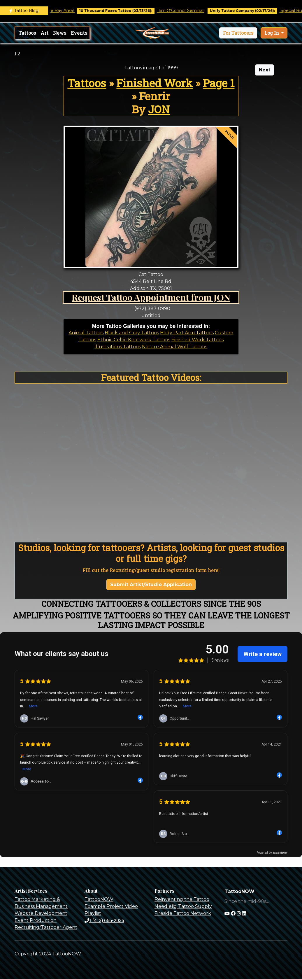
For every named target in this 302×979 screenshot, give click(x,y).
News (59, 33)
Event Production (36, 920)
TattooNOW (99, 899)
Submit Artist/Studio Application (151, 584)
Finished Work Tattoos (197, 339)
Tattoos (27, 33)
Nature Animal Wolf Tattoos (174, 346)
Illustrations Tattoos (117, 346)
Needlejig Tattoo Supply (183, 906)
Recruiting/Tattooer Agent (46, 927)
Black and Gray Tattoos (132, 332)
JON (159, 109)
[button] (238, 32)
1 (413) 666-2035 (104, 920)
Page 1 (218, 83)
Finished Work (154, 83)
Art (44, 33)
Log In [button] (272, 33)
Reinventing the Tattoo (181, 899)
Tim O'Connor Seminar (185, 10)
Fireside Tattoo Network (182, 913)
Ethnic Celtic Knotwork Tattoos (133, 339)
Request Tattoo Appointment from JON (151, 297)
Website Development (41, 913)
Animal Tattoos (86, 332)
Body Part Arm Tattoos (187, 332)
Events (79, 33)
